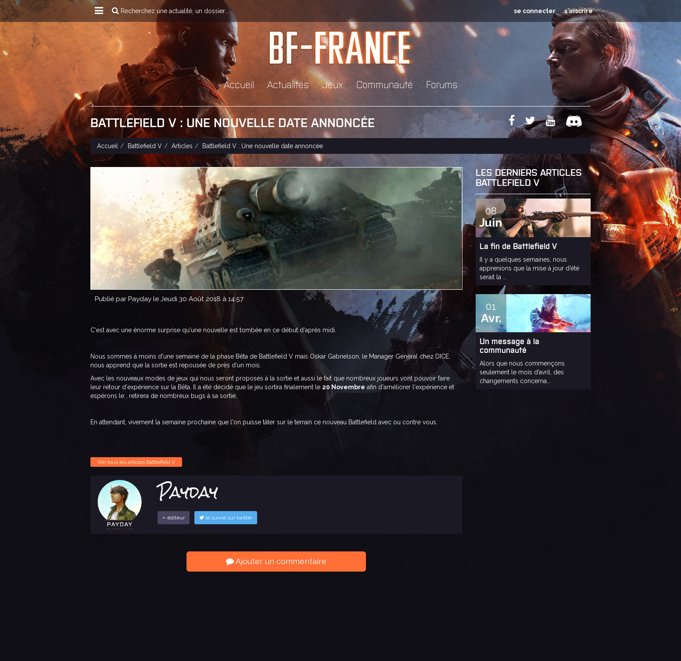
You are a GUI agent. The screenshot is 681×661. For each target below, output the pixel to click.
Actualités (288, 84)
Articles (182, 145)
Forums (442, 84)
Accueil (239, 84)
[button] (99, 11)
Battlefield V (145, 145)
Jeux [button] (332, 84)
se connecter (535, 10)
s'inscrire (578, 10)
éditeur (173, 518)
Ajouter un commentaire (276, 561)
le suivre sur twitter (225, 518)
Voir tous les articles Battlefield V (136, 462)
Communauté (384, 84)
